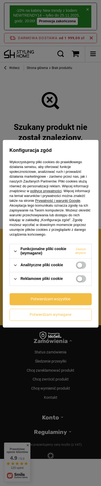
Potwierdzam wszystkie (50, 299)
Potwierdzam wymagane (50, 314)
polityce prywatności (45, 191)
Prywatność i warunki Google (57, 201)
